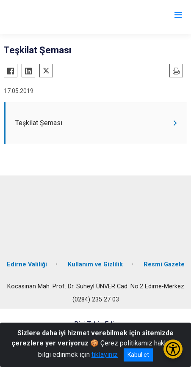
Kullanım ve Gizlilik (95, 264)
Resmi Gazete (164, 264)
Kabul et (138, 354)
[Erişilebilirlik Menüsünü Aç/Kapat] (173, 349)
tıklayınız (104, 355)
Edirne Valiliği (27, 264)
